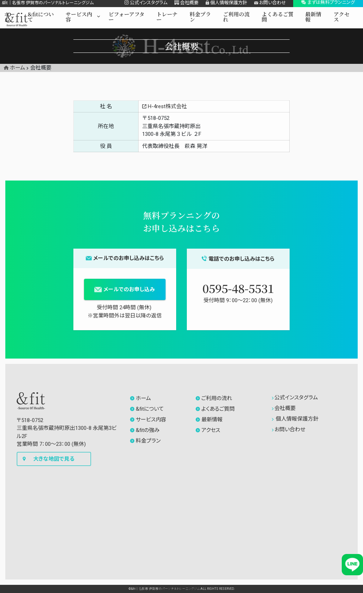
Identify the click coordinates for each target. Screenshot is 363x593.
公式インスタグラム (295, 397)
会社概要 (284, 408)
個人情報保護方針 (295, 419)
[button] (82, 18)
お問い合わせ (289, 429)
